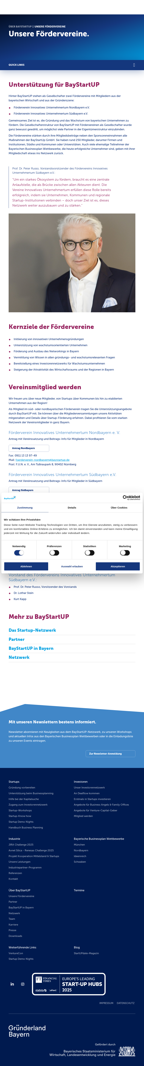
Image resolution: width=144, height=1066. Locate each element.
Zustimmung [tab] (25, 507)
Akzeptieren (118, 566)
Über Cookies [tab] (119, 507)
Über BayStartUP (20, 26)
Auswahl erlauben (72, 566)
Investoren (81, 781)
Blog (77, 947)
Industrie (14, 838)
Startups (14, 781)
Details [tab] (72, 507)
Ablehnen (26, 566)
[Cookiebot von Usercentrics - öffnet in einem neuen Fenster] (125, 497)
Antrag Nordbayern (23, 448)
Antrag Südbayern (22, 490)
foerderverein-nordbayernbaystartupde (42, 460)
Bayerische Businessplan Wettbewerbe (99, 838)
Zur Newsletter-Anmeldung (105, 753)
